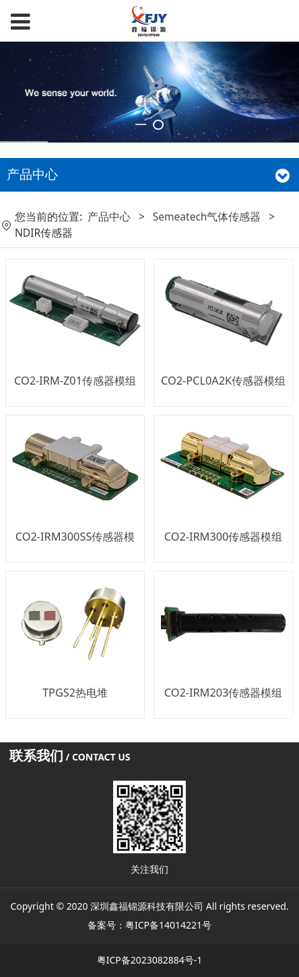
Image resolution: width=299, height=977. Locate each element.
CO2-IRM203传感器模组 (223, 692)
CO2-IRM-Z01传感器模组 (75, 380)
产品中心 (109, 216)
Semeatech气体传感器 (207, 216)
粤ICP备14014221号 (168, 925)
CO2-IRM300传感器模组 (223, 536)
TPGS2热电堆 (75, 692)
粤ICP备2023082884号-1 (149, 959)
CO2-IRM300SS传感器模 (75, 536)
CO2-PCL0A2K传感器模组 (223, 380)
